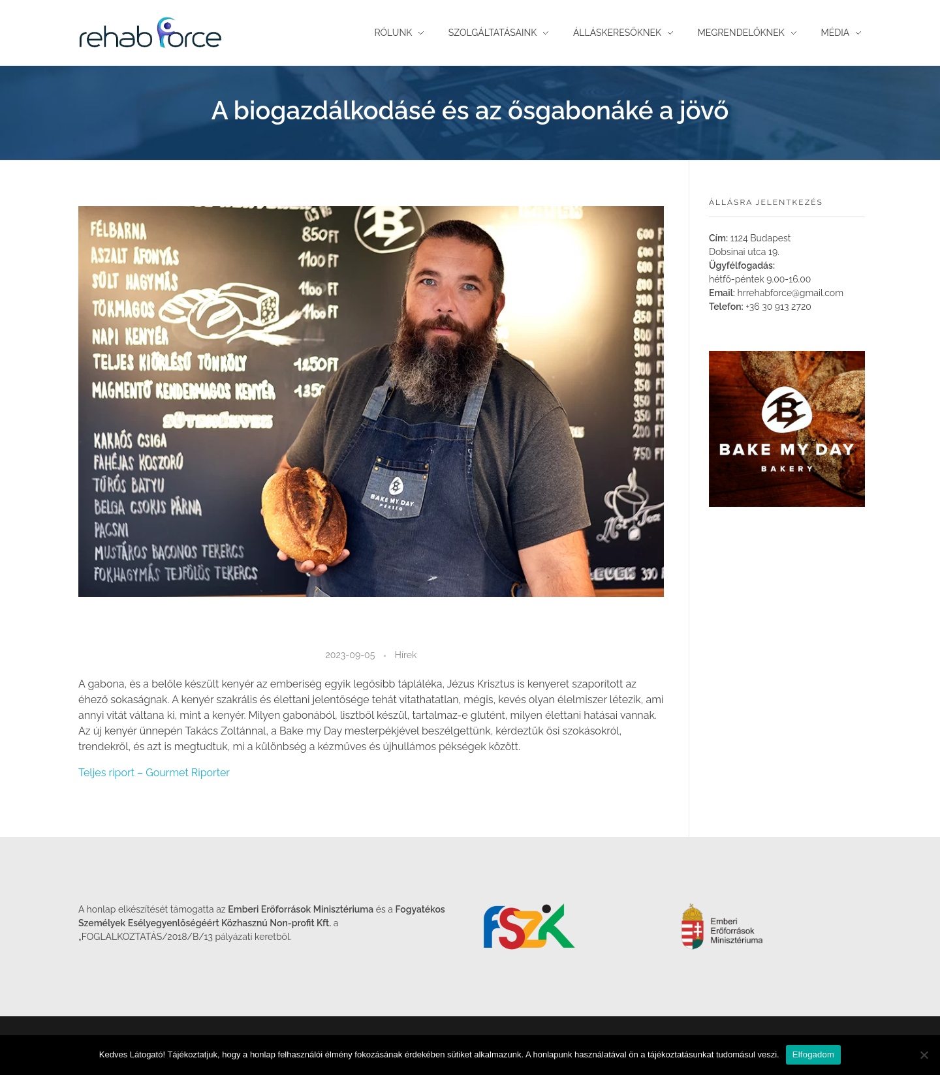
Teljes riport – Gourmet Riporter (154, 772)
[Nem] (923, 1054)
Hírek (406, 655)
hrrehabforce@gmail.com (790, 293)
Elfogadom (813, 1054)
